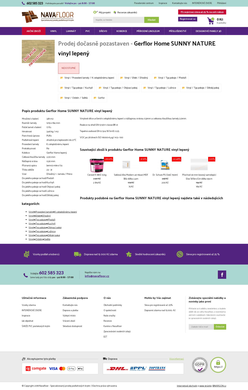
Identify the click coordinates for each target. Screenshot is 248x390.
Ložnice (172, 88)
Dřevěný (144, 78)
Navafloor (48, 12)
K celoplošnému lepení (103, 78)
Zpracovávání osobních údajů (117, 331)
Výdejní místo (69, 316)
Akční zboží (34, 31)
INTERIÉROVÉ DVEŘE (202, 3)
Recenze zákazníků (125, 13)
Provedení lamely (80, 78)
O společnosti (110, 310)
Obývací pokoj (130, 88)
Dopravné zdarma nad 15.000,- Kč (160, 310)
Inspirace (163, 3)
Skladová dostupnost (72, 326)
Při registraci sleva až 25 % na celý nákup (201, 12)
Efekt (134, 78)
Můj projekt (102, 13)
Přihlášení (221, 3)
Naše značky (109, 316)
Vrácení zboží (69, 321)
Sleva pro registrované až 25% (158, 305)
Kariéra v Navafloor (113, 326)
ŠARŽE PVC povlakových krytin (36, 326)
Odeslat (220, 327)
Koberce (122, 31)
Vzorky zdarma (29, 305)
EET (105, 337)
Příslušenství (177, 31)
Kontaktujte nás (179, 3)
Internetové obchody (187, 386)
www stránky (205, 386)
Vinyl (53, 31)
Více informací (176, 359)
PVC (88, 31)
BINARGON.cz (219, 386)
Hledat (152, 20)
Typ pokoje (171, 78)
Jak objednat (27, 321)
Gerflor (101, 98)
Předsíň (182, 78)
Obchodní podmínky (113, 305)
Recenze (108, 321)
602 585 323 (51, 272)
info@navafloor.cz (97, 276)
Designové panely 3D (208, 31)
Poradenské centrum (144, 3)
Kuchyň (89, 88)
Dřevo (103, 31)
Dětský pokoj (213, 88)
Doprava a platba (70, 310)
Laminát (71, 31)
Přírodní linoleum (148, 31)
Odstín (75, 98)
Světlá (85, 98)
